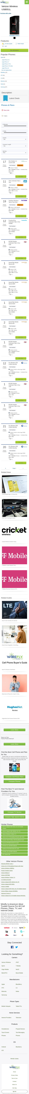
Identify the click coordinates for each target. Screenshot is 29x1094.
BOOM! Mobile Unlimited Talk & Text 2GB (14, 406)
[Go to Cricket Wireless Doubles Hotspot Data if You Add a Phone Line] (14, 532)
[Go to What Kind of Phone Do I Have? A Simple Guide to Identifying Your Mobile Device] (14, 683)
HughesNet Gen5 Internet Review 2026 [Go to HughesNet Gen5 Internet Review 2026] (10, 718)
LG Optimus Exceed (6, 879)
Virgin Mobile (5, 969)
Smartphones (5, 1029)
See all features (14, 50)
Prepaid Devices (20, 1029)
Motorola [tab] (4, 81)
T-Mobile (18, 966)
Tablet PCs (19, 1006)
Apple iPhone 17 (5, 61)
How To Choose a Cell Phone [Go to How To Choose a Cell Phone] (8, 669)
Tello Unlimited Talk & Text (14, 181)
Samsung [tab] (4, 87)
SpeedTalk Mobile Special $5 (13, 263)
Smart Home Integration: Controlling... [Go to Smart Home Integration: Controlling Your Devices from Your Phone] (10, 645)
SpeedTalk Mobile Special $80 (13, 283)
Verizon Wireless (6, 962)
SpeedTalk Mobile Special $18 (13, 302)
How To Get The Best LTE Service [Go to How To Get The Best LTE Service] (9, 620)
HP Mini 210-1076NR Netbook (9, 851)
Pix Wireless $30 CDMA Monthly (13, 447)
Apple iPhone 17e (5, 59)
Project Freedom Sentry (7, 870)
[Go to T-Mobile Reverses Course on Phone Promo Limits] (14, 579)
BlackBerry (19, 984)
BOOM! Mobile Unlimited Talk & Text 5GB (14, 243)
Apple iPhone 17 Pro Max (7, 66)
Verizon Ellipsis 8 (5, 872)
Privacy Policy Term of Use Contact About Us (14, 1080)
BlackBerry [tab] (4, 72)
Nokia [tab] (3, 84)
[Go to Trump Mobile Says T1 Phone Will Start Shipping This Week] (14, 484)
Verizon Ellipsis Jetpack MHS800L (9, 891)
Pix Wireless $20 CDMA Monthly (13, 426)
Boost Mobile (19, 973)
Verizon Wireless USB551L (7, 868)
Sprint (3, 966)
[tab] (14, 62)
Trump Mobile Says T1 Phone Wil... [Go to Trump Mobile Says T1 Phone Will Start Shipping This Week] (10, 494)
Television (18, 1017)
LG (16, 987)
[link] (14, 110)
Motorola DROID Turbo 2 (7, 863)
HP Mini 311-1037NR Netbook (9, 845)
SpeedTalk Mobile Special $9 (13, 322)
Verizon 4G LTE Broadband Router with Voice (13, 837)
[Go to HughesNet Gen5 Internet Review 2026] (14, 708)
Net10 (17, 969)
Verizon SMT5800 (5, 875)
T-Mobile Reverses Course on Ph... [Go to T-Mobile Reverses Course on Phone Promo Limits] (10, 589)
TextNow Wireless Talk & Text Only (13, 201)
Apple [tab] (3, 57)
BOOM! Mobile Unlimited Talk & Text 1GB (14, 385)
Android (4, 1047)
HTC (3, 987)
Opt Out (14, 1091)
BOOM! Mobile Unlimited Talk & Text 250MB (14, 343)
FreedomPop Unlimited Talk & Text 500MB (14, 222)
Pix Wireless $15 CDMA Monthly (13, 363)
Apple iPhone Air (5, 68)
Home (14, 1071)
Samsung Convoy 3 (6, 893)
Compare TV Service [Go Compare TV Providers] (14, 812)
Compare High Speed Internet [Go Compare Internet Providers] (14, 817)
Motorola (4, 991)
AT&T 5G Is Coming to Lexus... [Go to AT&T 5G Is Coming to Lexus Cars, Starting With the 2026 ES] (9, 518)
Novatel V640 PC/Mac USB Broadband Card (13, 840)
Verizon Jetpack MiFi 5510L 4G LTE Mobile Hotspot (12, 827)
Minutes (5, 124)
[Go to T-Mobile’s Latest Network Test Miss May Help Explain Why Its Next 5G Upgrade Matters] (14, 555)
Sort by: (5, 151)
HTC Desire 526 (6, 854)
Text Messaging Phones (20, 1034)
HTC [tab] (3, 75)
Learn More (14, 730)
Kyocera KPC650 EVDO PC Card (10, 842)
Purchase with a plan (5, 13)
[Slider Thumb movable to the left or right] (3, 126)
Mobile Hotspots (6, 1006)
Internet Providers (6, 1017)
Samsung (4, 995)
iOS (3, 1050)
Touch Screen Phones (5, 1034)
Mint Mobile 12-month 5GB (13, 161)
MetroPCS (4, 973)
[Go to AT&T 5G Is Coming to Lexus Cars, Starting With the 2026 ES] (14, 508)
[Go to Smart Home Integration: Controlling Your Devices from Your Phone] (14, 634)
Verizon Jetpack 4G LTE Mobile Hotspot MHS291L (13, 895)
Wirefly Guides (14, 1058)
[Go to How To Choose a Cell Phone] (14, 659)
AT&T (17, 962)
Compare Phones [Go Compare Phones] (14, 781)
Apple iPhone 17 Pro (6, 64)
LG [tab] (2, 78)
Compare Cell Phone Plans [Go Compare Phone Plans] (14, 777)
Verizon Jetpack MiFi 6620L (8, 884)
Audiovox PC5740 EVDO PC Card (10, 848)
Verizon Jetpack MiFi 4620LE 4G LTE (11, 831)
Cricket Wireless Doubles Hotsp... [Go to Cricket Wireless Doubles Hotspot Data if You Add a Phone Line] (9, 541)
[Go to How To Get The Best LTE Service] (14, 610)
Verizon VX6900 (5, 886)
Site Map (14, 1088)
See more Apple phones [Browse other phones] (6, 70)
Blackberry (19, 1047)
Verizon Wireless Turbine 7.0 (9, 834)
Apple (3, 984)
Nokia (17, 991)
